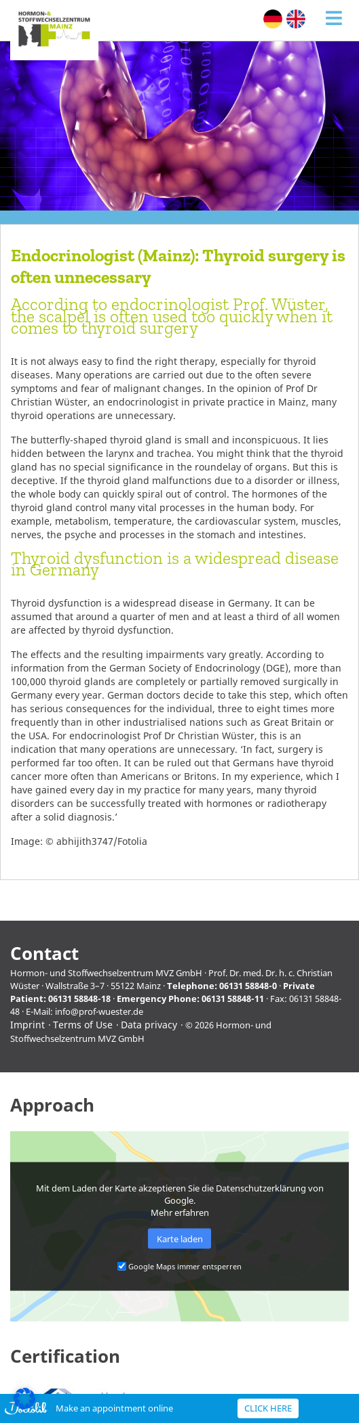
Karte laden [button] (180, 1239)
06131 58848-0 (248, 986)
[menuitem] (272, 18)
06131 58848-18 (79, 998)
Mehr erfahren (180, 1212)
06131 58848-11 (233, 998)
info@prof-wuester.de (99, 1011)
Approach (52, 1105)
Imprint (27, 1024)
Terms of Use (83, 1024)
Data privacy (149, 1024)
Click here (268, 1408)
